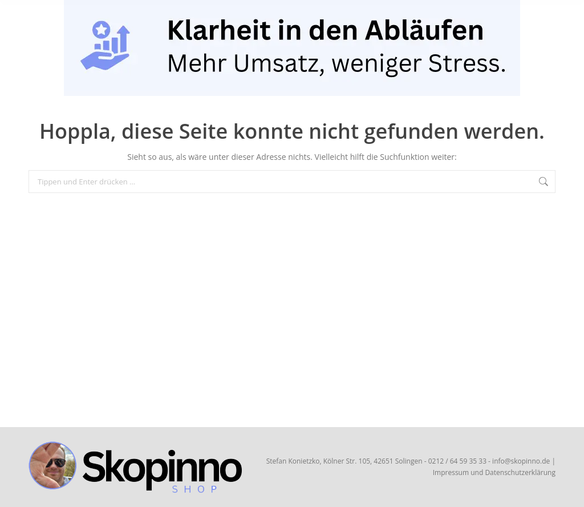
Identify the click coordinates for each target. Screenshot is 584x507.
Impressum (451, 472)
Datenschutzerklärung (520, 472)
